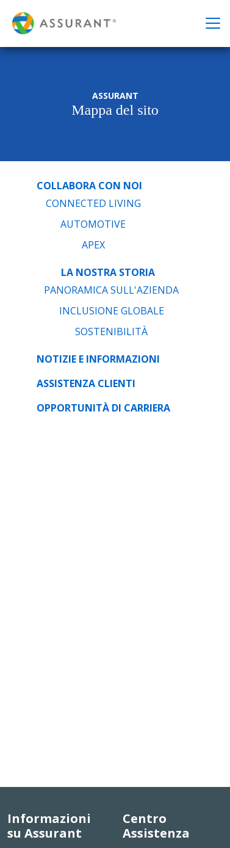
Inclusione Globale (111, 310)
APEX (93, 245)
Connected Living (93, 203)
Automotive (93, 224)
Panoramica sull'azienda (111, 290)
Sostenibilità (111, 331)
